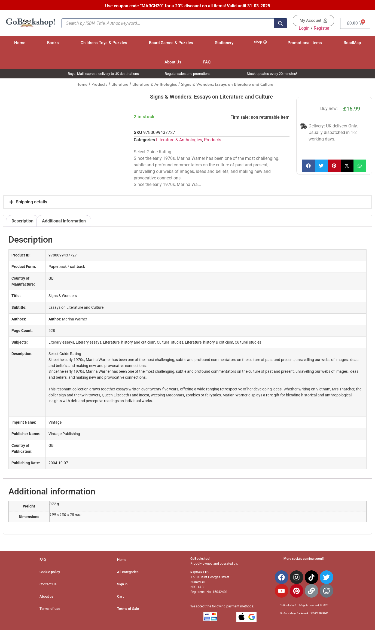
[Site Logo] (30, 26)
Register (321, 28)
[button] (308, 166)
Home (82, 84)
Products (99, 84)
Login (304, 28)
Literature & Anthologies (154, 84)
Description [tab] (22, 221)
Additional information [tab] (64, 221)
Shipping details (31, 201)
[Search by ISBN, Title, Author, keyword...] (168, 23)
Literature (119, 84)
